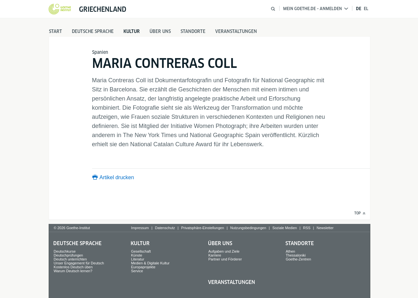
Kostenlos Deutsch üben (73, 267)
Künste (136, 255)
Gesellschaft (141, 251)
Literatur (137, 259)
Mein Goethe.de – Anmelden (315, 8)
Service (137, 271)
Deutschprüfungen (68, 255)
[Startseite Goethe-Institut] (60, 9)
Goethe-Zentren (298, 259)
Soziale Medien (284, 228)
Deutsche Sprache (93, 31)
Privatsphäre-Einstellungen (202, 228)
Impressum (140, 228)
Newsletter (324, 228)
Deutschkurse (64, 251)
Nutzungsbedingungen (248, 228)
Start (55, 31)
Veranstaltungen (236, 31)
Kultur (131, 31)
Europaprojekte (143, 267)
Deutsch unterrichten (70, 259)
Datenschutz (165, 228)
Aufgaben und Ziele (223, 251)
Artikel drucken (117, 177)
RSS (307, 228)
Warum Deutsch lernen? (73, 271)
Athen (290, 251)
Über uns (160, 31)
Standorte (193, 31)
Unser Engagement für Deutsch (79, 263)
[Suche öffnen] (273, 9)
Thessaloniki (296, 255)
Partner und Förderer (225, 259)
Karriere (214, 255)
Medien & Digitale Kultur (150, 263)
